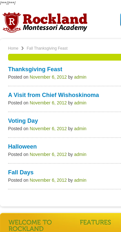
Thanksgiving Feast (35, 69)
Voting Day (23, 121)
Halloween (22, 146)
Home (13, 48)
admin (80, 77)
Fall (30, 48)
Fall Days (21, 172)
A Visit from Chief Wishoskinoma (53, 95)
